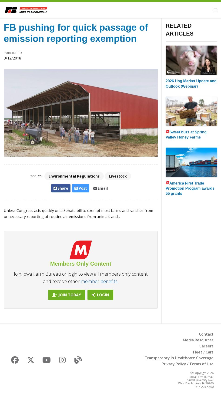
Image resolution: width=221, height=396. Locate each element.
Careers (206, 346)
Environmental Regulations (74, 176)
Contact (206, 334)
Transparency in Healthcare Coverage (179, 357)
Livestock (118, 176)
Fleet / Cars (203, 352)
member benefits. (100, 281)
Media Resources (198, 340)
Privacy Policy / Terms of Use (188, 363)
